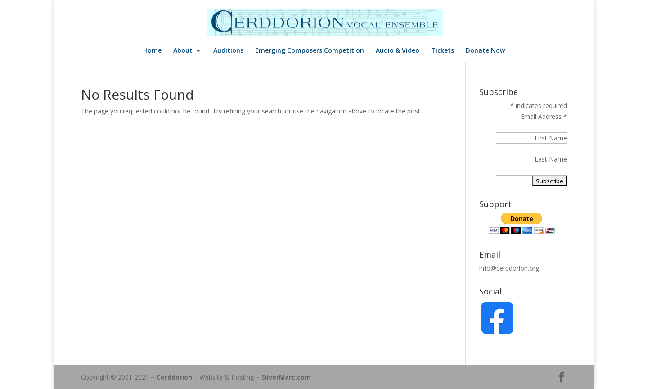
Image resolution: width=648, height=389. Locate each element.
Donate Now (485, 50)
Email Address (544, 116)
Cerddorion (174, 377)
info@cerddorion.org (509, 268)
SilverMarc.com (286, 377)
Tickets (442, 50)
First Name (551, 138)
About (183, 50)
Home (152, 50)
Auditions (228, 50)
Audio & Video (397, 50)
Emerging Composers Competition (309, 50)
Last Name (551, 159)
